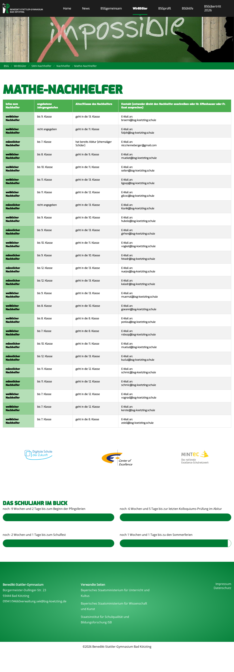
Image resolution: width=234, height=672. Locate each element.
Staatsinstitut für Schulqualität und (105, 617)
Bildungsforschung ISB (96, 622)
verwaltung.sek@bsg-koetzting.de (43, 601)
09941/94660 (11, 601)
